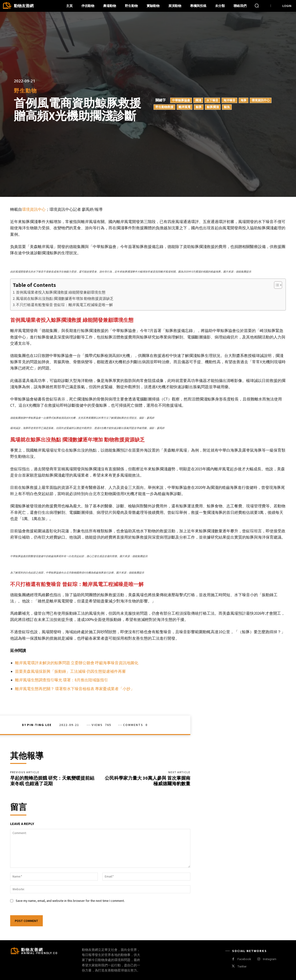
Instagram (269, 959)
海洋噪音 (229, 100)
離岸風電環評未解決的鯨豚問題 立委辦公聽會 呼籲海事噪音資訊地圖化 (76, 662)
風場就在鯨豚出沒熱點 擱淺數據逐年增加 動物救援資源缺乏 (65, 298)
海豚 (243, 100)
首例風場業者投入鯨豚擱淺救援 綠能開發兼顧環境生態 (60, 292)
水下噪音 (212, 100)
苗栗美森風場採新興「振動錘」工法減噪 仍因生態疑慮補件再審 (70, 671)
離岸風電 (185, 107)
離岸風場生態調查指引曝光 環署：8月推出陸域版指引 (61, 679)
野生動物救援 (164, 107)
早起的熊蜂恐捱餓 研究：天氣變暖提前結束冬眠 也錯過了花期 (52, 780)
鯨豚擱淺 (213, 107)
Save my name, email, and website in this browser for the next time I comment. (70, 901)
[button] (256, 5)
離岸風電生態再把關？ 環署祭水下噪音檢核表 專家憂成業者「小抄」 (74, 688)
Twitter (242, 966)
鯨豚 (199, 107)
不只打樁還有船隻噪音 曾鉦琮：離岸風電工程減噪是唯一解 (64, 304)
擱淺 (198, 100)
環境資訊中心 (261, 100)
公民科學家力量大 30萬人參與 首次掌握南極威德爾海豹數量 (147, 780)
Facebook (244, 959)
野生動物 (25, 90)
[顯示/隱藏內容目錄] (276, 285)
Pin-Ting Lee (39, 725)
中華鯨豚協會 (181, 100)
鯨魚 (227, 107)
